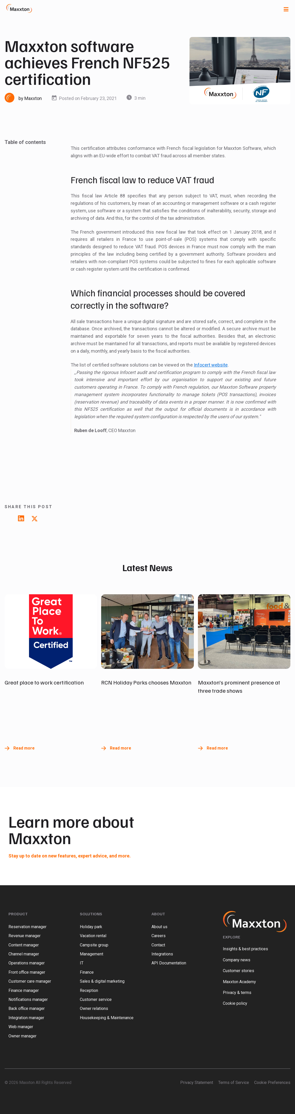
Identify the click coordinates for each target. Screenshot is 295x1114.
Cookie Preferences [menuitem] (272, 1082)
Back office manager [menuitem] (26, 1008)
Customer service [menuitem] (96, 999)
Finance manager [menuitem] (23, 990)
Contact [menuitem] (158, 945)
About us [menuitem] (159, 926)
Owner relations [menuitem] (94, 1008)
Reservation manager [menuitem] (27, 926)
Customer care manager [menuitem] (29, 981)
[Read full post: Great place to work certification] (51, 631)
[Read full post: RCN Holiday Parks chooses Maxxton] (147, 631)
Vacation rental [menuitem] (93, 935)
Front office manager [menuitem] (26, 972)
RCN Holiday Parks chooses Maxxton (146, 682)
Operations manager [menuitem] (26, 963)
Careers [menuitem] (158, 935)
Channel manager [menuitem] (23, 954)
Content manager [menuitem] (23, 945)
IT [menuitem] (81, 963)
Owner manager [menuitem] (22, 1036)
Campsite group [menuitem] (94, 945)
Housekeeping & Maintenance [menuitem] (107, 1017)
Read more (24, 748)
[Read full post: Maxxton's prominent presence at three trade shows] (244, 631)
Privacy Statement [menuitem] (196, 1082)
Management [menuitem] (91, 954)
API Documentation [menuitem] (168, 963)
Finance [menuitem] (87, 972)
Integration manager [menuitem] (26, 1017)
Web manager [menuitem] (20, 1026)
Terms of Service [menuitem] (233, 1082)
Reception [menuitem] (89, 990)
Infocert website (211, 365)
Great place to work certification (44, 682)
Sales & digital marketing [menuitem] (102, 981)
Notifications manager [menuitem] (28, 999)
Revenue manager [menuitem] (24, 935)
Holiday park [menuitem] (91, 926)
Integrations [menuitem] (162, 954)
